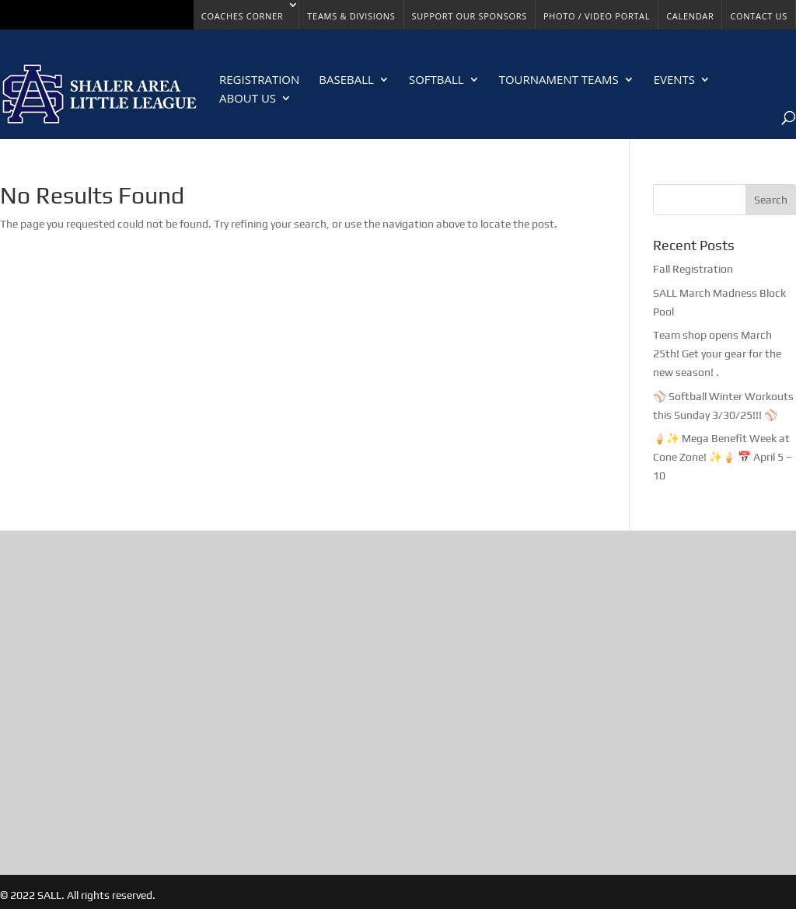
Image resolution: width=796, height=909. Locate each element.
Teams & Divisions (351, 16)
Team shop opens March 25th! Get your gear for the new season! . (717, 353)
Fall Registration (693, 269)
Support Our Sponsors (469, 16)
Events (674, 80)
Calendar (690, 16)
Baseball (346, 80)
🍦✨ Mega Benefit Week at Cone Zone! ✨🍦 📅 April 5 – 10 (722, 457)
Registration (259, 80)
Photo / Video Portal (596, 16)
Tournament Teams (559, 80)
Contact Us (758, 16)
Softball (436, 80)
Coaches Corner (242, 16)
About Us (247, 99)
